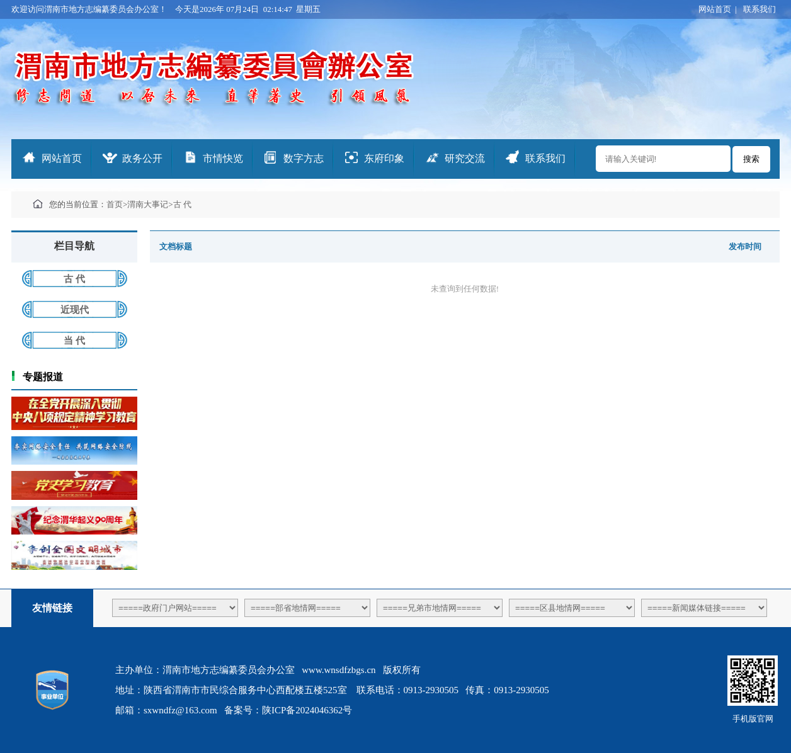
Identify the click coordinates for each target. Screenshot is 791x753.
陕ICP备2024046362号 (307, 710)
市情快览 (223, 158)
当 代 (74, 341)
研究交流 (465, 158)
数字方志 (303, 158)
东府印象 (384, 158)
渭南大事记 (147, 204)
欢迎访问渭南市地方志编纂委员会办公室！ (89, 9)
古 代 (182, 204)
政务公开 (142, 158)
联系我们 (759, 9)
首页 (114, 204)
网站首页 (714, 9)
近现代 (74, 310)
